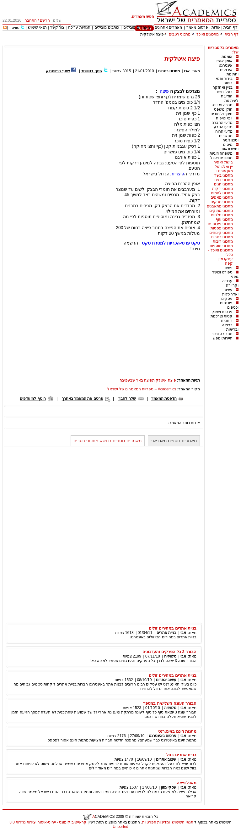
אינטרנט (226, 65)
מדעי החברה (222, 122)
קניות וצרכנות (222, 316)
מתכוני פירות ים (220, 224)
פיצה (164, 91)
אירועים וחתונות (229, 72)
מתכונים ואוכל (207, 34)
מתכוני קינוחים (221, 232)
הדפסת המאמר (164, 398)
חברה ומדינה (222, 105)
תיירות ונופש (223, 338)
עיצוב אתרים (166, 680)
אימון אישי (225, 61)
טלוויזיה (170, 656)
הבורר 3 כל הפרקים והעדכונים (169, 651)
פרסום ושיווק (222, 312)
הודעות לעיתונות (229, 98)
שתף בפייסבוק (58, 71)
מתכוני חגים (223, 184)
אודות (216, 27)
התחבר (31, 20)
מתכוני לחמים (222, 193)
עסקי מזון (225, 259)
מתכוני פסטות (222, 228)
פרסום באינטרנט (162, 736)
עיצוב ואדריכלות (230, 292)
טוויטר (14, 27)
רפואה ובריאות (230, 327)
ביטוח (228, 83)
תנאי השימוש (182, 822)
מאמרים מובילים (136, 27)
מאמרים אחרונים (168, 27)
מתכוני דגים (223, 180)
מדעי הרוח (224, 131)
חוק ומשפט (223, 109)
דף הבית (230, 27)
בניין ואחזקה (222, 87)
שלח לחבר (127, 398)
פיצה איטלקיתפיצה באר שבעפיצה (148, 380)
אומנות (227, 56)
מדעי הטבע (223, 127)
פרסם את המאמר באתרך (82, 398)
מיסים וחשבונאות (230, 146)
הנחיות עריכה (79, 27)
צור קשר (57, 27)
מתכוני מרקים (222, 202)
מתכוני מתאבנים (220, 206)
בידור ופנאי (224, 78)
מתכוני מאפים (222, 197)
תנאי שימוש (37, 27)
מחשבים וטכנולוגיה (228, 138)
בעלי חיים (225, 92)
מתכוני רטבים (179, 34)
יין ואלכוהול (224, 166)
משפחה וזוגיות (221, 153)
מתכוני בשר (223, 175)
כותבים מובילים (106, 27)
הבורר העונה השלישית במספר (169, 703)
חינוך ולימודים (222, 114)
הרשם (45, 20)
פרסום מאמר (197, 27)
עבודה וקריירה (230, 283)
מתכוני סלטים (222, 215)
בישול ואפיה (223, 162)
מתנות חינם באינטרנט (177, 731)
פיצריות (177, 173)
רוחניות (227, 320)
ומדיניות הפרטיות (156, 822)
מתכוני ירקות (222, 188)
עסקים (227, 298)
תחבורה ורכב (222, 334)
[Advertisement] (124, 43)
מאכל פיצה (187, 782)
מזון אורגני (225, 171)
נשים (229, 268)
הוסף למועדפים (33, 398)
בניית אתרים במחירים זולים (172, 628)
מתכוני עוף (224, 219)
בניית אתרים (166, 633)
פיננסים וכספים (229, 305)
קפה (229, 263)
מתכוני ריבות (223, 241)
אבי (187, 71)
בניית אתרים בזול (181, 754)
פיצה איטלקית (152, 34)
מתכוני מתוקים (221, 210)
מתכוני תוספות (221, 246)
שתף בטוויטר (91, 71)
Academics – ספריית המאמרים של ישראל (141, 389)
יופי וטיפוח (224, 118)
